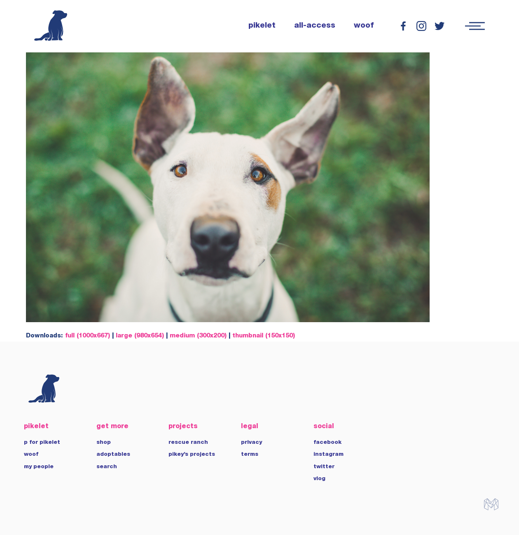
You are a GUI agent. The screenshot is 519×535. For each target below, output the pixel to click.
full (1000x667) (87, 336)
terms (249, 454)
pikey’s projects (191, 454)
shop (103, 442)
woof (364, 26)
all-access (314, 26)
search (106, 467)
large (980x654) (140, 336)
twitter (323, 467)
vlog (319, 479)
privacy (251, 442)
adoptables (113, 454)
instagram (328, 454)
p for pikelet (42, 442)
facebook (327, 442)
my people (39, 467)
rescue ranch (188, 442)
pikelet (262, 26)
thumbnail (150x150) (263, 336)
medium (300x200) (198, 336)
